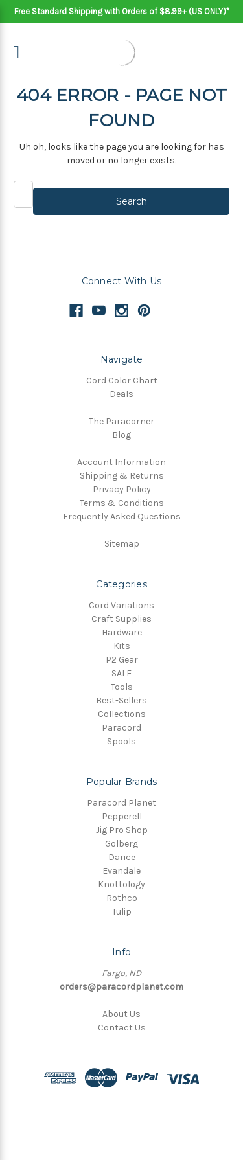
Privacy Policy (122, 489)
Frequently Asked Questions (122, 516)
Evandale (121, 870)
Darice (121, 857)
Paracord (121, 727)
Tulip (122, 911)
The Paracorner (121, 421)
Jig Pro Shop (122, 830)
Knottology (121, 884)
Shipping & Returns (122, 475)
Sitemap (121, 543)
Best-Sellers (121, 700)
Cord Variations (121, 605)
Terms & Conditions (122, 502)
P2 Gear (122, 659)
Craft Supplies (121, 618)
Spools (121, 741)
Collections (122, 714)
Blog (121, 434)
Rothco (121, 898)
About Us (121, 1013)
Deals (121, 394)
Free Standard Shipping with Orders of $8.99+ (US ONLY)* (121, 11)
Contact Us (122, 1027)
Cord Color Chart (121, 380)
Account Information (121, 462)
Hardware (122, 632)
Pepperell (122, 816)
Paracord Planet (121, 802)
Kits (121, 646)
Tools (122, 686)
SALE (121, 673)
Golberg (121, 843)
